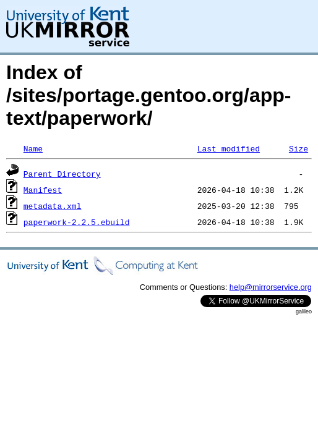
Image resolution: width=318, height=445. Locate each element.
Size (298, 148)
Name (33, 148)
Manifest (43, 189)
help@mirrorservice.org (271, 287)
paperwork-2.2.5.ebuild (77, 221)
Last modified (228, 148)
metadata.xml (53, 205)
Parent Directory (62, 173)
